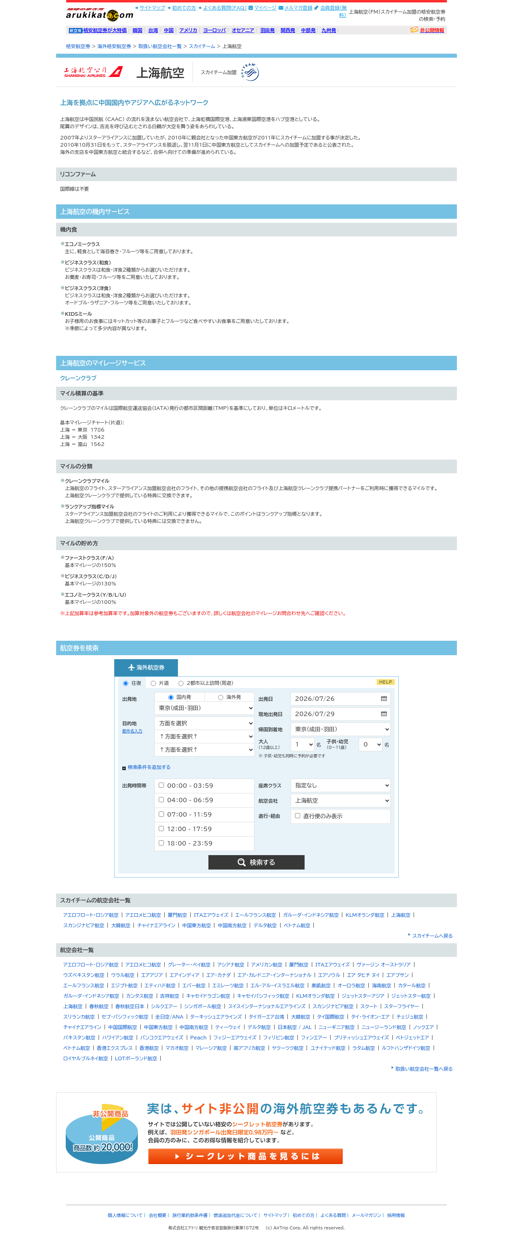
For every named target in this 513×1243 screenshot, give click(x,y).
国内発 (179, 697)
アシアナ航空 (230, 964)
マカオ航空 (177, 1047)
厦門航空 (177, 914)
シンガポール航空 (203, 1006)
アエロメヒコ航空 (143, 914)
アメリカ (188, 30)
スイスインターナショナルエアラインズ (267, 1006)
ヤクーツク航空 (288, 1047)
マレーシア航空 (211, 1047)
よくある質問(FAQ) (225, 7)
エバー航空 (194, 985)
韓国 (137, 30)
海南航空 (381, 985)
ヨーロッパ (214, 30)
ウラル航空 (122, 975)
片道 (160, 683)
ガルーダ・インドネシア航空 (311, 914)
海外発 (229, 697)
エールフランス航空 (255, 914)
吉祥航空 (170, 995)
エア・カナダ (218, 975)
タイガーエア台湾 (267, 1016)
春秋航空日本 (129, 1006)
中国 (169, 30)
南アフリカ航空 (249, 1047)
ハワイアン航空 (117, 1037)
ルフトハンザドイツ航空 (406, 1047)
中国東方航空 (196, 925)
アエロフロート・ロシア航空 (91, 914)
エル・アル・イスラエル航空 (277, 985)
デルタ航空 (265, 925)
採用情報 (396, 1215)
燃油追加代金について (235, 1215)
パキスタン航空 (79, 1037)
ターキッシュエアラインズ (216, 1016)
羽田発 (267, 30)
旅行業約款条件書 (190, 1215)
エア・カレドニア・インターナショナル (274, 975)
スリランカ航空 (79, 1016)
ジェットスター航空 (411, 995)
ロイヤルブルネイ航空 (85, 1058)
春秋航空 (99, 1006)
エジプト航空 (124, 985)
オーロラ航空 (351, 985)
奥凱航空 (321, 985)
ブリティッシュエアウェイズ (361, 1037)
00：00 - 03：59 (186, 786)
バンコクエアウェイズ (162, 1037)
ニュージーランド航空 (384, 1027)
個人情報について (125, 1215)
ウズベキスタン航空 (83, 975)
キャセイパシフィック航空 (263, 995)
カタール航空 (412, 985)
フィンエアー (314, 1037)
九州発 (328, 30)
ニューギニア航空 (337, 1027)
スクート (368, 1006)
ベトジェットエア (412, 1037)
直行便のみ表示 (319, 816)
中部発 (308, 30)
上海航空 (400, 914)
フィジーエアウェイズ (235, 1037)
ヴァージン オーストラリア (384, 964)
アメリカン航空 (267, 964)
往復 (132, 683)
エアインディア (184, 975)
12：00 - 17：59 (185, 829)
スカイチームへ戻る (432, 935)
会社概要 (157, 1215)
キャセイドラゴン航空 (208, 995)
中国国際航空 (122, 1027)
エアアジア (152, 975)
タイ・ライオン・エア (370, 1016)
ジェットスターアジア (363, 995)
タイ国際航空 (330, 1016)
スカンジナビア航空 (83, 925)
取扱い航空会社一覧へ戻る (424, 1068)
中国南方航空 (232, 925)
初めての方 (184, 7)
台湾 (153, 30)
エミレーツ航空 (228, 985)
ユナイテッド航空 (327, 1047)
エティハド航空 (160, 985)
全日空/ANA (170, 1016)
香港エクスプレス (115, 1047)
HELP (385, 682)
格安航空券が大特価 (105, 30)
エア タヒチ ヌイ (363, 975)
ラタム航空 (363, 1047)
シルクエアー (164, 1006)
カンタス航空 (139, 995)
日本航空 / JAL (295, 1027)
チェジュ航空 (409, 1016)
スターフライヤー (401, 1006)
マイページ (265, 7)
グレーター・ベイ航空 (189, 964)
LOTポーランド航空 (136, 1058)
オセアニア (243, 30)
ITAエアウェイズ (211, 914)
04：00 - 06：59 (186, 800)
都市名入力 (132, 731)
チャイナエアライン (156, 925)
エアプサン (397, 975)
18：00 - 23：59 (185, 843)
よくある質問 (333, 1215)
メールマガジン (366, 1215)
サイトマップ (152, 7)
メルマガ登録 (299, 7)
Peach (198, 1037)
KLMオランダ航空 (364, 914)
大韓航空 (120, 925)
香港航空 (149, 1047)
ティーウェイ (227, 1027)
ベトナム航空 (297, 925)
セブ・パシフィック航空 (125, 1016)
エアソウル (329, 975)
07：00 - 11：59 (185, 814)
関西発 (288, 30)
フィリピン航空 (278, 1037)
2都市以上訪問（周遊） (206, 683)
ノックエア (423, 1027)
